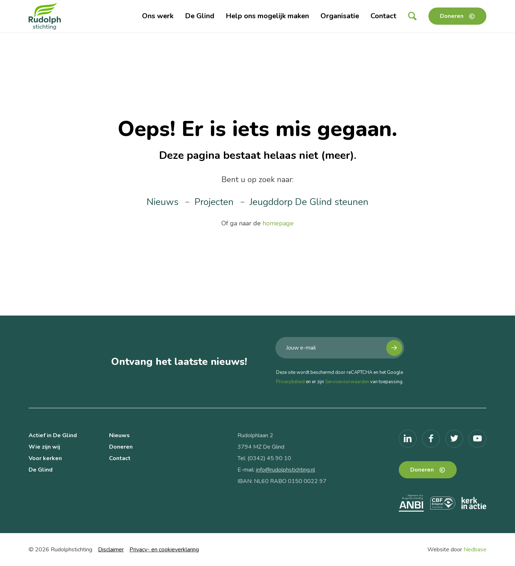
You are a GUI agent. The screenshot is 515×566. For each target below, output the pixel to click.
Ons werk (157, 16)
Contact (383, 16)
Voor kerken (45, 458)
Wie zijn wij (44, 447)
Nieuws (162, 202)
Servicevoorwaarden (347, 382)
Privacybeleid (290, 382)
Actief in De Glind (53, 435)
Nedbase (475, 549)
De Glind (199, 16)
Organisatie (339, 16)
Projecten (214, 202)
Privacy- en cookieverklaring (164, 549)
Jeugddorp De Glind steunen (309, 202)
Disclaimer (111, 549)
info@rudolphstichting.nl (285, 470)
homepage (278, 223)
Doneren (452, 16)
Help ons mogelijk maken (267, 16)
